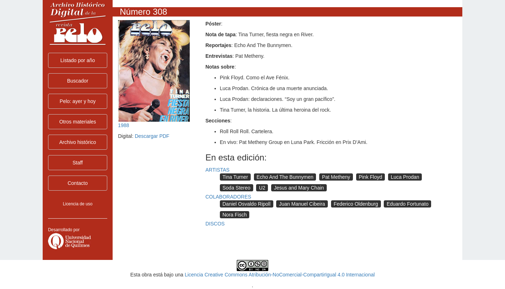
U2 (262, 188)
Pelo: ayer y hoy (77, 101)
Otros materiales (77, 122)
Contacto (77, 183)
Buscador (77, 81)
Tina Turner (235, 177)
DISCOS (215, 224)
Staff (77, 163)
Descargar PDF (152, 136)
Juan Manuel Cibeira (302, 204)
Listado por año (77, 60)
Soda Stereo (236, 188)
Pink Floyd (370, 177)
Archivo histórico (77, 142)
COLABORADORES (228, 197)
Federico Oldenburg (356, 204)
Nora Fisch (234, 215)
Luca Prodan (405, 177)
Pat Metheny (336, 177)
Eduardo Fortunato (408, 204)
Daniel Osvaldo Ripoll (246, 204)
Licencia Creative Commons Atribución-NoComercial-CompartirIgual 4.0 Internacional (280, 275)
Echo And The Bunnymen (284, 177)
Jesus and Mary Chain (299, 188)
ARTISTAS (218, 170)
